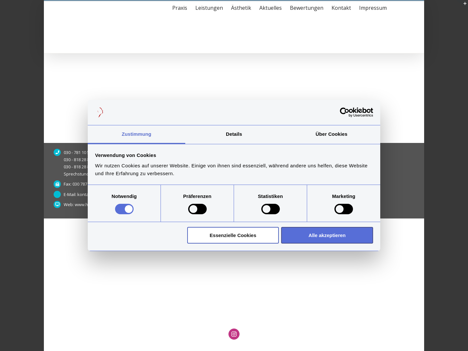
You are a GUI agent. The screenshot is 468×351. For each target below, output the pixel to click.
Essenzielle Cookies (233, 235)
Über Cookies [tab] (331, 134)
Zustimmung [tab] (136, 134)
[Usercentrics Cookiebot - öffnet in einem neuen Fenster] (344, 112)
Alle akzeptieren (326, 235)
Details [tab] (234, 134)
